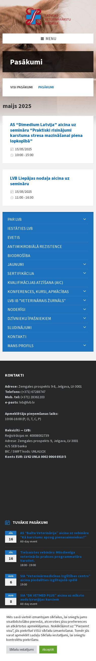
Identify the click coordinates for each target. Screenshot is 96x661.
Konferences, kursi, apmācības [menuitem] (38, 291)
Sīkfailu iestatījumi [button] (21, 649)
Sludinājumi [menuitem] (20, 327)
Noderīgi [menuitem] (16, 309)
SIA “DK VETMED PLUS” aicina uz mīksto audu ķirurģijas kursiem (52, 597)
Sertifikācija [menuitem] (21, 273)
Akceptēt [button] (48, 649)
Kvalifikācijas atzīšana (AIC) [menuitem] (35, 282)
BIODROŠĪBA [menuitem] (19, 255)
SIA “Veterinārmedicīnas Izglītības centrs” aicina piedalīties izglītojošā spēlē (55, 578)
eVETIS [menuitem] (14, 237)
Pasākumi (46, 87)
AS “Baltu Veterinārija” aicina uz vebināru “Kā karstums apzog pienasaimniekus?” (54, 535)
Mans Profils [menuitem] (21, 345)
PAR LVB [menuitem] (15, 219)
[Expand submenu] (84, 219)
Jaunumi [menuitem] (16, 264)
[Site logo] (48, 23)
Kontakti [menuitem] (17, 336)
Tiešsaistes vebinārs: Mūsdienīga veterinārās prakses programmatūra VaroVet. (51, 556)
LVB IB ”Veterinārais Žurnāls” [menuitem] (37, 300)
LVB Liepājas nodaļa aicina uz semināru (40, 181)
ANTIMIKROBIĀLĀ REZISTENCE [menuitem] (35, 246)
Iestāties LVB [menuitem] (20, 228)
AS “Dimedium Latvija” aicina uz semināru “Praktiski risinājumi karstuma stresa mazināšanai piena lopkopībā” (46, 133)
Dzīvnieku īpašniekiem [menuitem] (29, 318)
